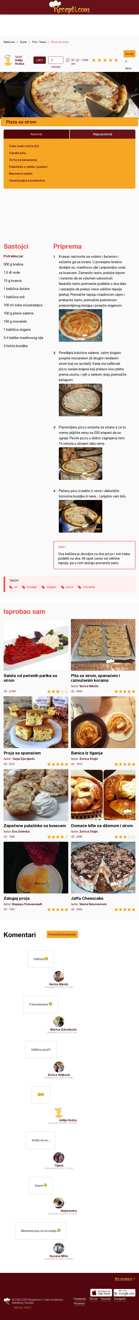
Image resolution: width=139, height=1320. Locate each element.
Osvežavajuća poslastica (27, 180)
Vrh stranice (123, 1278)
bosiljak (32, 587)
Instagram (120, 1298)
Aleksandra (69, 1210)
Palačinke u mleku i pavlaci (28, 166)
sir (15, 587)
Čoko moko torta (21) (24, 146)
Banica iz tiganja (103, 731)
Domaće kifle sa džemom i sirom (103, 804)
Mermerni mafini (20, 173)
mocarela (89, 587)
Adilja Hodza (19, 61)
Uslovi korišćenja (53, 1299)
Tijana (58, 1165)
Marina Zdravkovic (63, 1029)
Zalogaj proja (36, 876)
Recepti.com (69, 7)
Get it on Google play (124, 1292)
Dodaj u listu (129, 54)
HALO (27, 1307)
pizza (69, 587)
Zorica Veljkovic (59, 1074)
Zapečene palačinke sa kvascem (36, 804)
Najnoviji (36, 134)
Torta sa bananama (23, 159)
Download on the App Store (101, 1292)
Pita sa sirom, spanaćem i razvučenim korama (103, 656)
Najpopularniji (102, 134)
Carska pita (17, 153)
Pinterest (79, 1303)
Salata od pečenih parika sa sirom (36, 656)
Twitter (93, 1298)
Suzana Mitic (58, 1256)
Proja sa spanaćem (36, 731)
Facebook (80, 1298)
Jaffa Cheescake (103, 876)
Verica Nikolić (58, 984)
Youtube (106, 1298)
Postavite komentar (62, 934)
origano (51, 587)
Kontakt (29, 1302)
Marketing (17, 1302)
